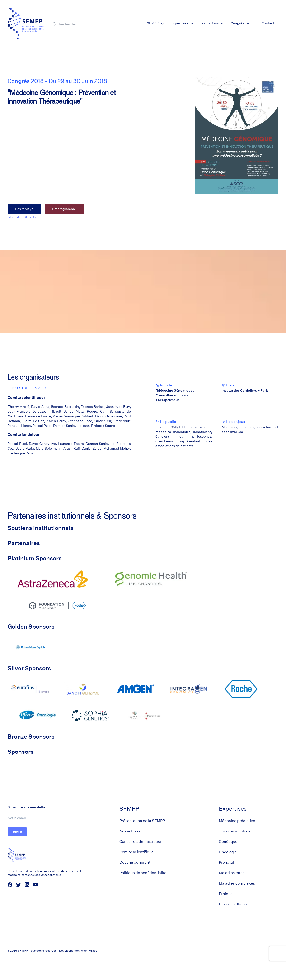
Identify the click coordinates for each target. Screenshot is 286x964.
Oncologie (228, 852)
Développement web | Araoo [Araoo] (78, 951)
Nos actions (129, 831)
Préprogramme (64, 209)
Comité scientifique (136, 852)
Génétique (228, 841)
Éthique (226, 893)
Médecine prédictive (237, 820)
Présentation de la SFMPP (142, 820)
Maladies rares (231, 873)
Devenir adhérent (134, 862)
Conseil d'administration (141, 841)
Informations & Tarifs (22, 217)
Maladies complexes (237, 883)
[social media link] (10, 884)
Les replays (24, 209)
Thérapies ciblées (234, 831)
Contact (268, 23)
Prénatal (226, 862)
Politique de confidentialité (142, 873)
